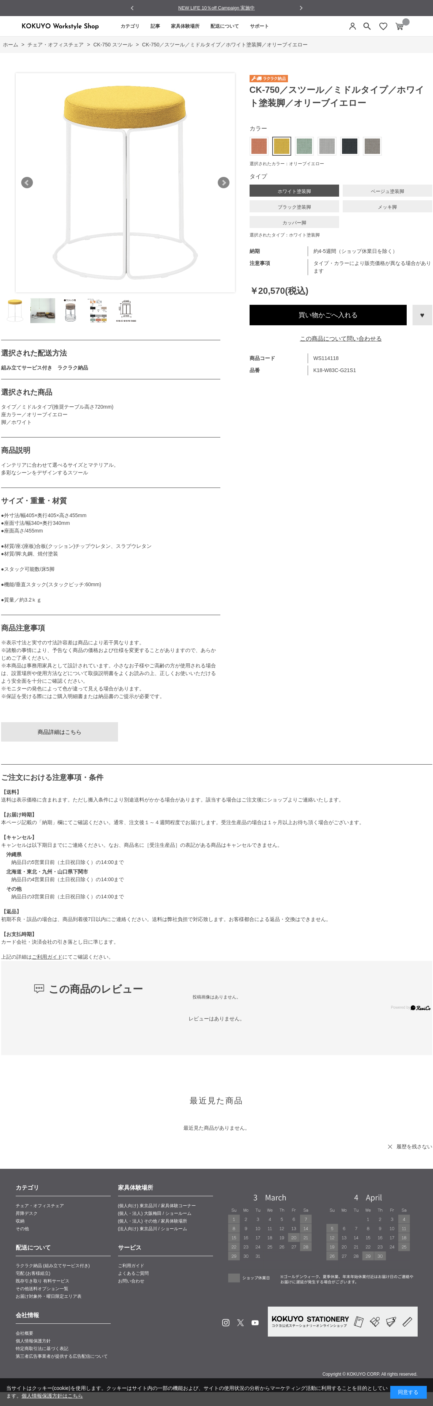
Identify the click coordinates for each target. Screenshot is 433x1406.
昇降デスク (27, 1213)
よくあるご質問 (133, 1273)
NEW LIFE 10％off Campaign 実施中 (216, 8)
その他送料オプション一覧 (42, 1288)
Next (223, 183)
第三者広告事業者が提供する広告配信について (62, 1356)
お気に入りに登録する (422, 315)
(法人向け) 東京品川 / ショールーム (152, 1228)
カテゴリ (130, 26)
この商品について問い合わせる (341, 339)
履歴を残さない (414, 1146)
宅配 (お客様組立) (33, 1273)
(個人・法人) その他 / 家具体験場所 (152, 1221)
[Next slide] (301, 8)
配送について (224, 26)
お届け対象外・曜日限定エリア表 (48, 1296)
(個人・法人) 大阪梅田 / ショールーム (154, 1213)
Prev (27, 183)
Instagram (225, 1322)
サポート (259, 26)
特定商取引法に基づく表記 (42, 1348)
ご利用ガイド (47, 957)
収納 (20, 1221)
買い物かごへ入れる (328, 315)
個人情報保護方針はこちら (52, 1396)
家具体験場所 (185, 26)
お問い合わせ (131, 1281)
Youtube (255, 1322)
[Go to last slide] (132, 8)
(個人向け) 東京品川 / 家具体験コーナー (157, 1205)
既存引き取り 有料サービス (42, 1281)
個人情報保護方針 (33, 1341)
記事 (155, 26)
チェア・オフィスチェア (40, 1205)
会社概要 (24, 1333)
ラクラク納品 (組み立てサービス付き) (53, 1265)
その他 (22, 1228)
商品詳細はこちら (59, 732)
